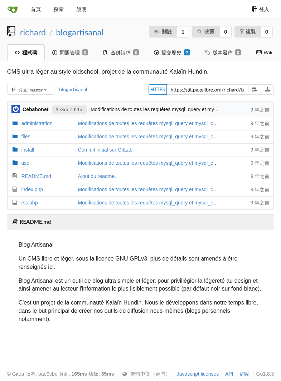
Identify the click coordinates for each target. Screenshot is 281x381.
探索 (59, 9)
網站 (245, 374)
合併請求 (121, 52)
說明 (82, 9)
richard (33, 32)
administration (37, 123)
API (229, 374)
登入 (260, 9)
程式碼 (26, 52)
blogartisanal (79, 32)
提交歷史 (172, 52)
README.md (36, 176)
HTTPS (157, 89)
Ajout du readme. (97, 176)
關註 (163, 31)
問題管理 (70, 52)
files (25, 136)
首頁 (36, 9)
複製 (248, 31)
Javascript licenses (198, 374)
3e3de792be (69, 109)
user (26, 163)
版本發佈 (223, 52)
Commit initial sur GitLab (105, 150)
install (27, 150)
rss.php (29, 203)
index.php (32, 189)
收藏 (205, 31)
